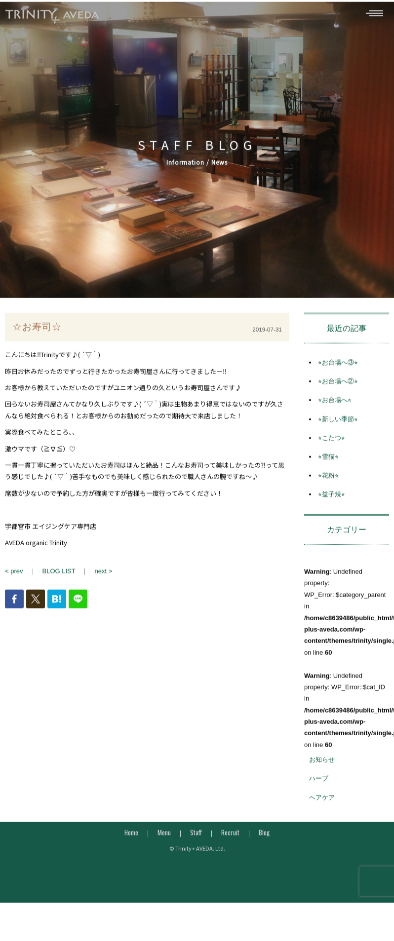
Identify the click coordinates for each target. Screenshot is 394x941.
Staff (196, 842)
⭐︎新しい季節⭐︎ (338, 428)
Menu (164, 842)
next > (103, 580)
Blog (264, 842)
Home (131, 842)
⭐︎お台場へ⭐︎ (335, 409)
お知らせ (322, 769)
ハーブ (318, 787)
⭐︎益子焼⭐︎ (331, 503)
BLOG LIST (59, 580)
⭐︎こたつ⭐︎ (331, 447)
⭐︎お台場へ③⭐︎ (338, 372)
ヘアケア (322, 807)
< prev (14, 580)
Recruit (230, 842)
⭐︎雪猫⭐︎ (328, 466)
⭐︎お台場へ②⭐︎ (338, 390)
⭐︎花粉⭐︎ (328, 485)
